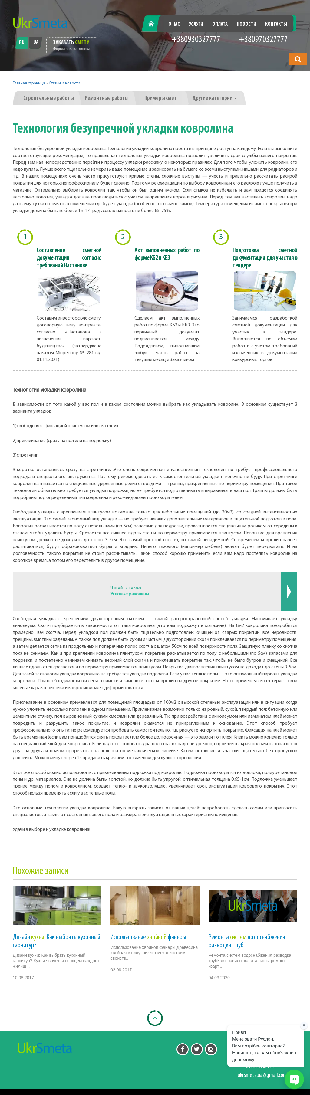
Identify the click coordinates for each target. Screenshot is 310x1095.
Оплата (220, 24)
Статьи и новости (64, 83)
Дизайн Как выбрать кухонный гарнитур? (56, 941)
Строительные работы (48, 98)
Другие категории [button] (214, 98)
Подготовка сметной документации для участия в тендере (264, 258)
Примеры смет (160, 98)
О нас (174, 24)
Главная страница (29, 83)
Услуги (196, 24)
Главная (154, 24)
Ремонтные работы (107, 98)
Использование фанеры (148, 937)
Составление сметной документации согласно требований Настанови (69, 258)
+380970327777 (263, 39)
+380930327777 (196, 39)
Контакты (276, 24)
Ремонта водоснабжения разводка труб (247, 941)
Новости (246, 24)
